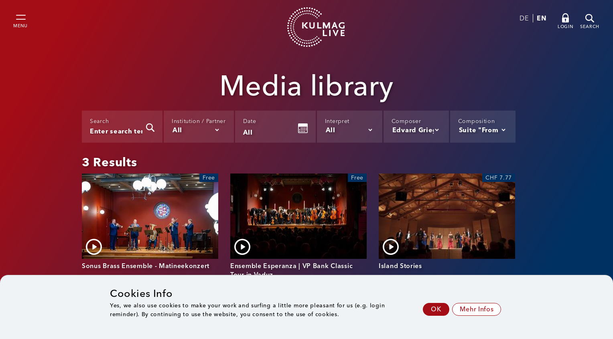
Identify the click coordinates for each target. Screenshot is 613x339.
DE (524, 18)
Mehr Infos (476, 309)
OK (436, 309)
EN (541, 18)
